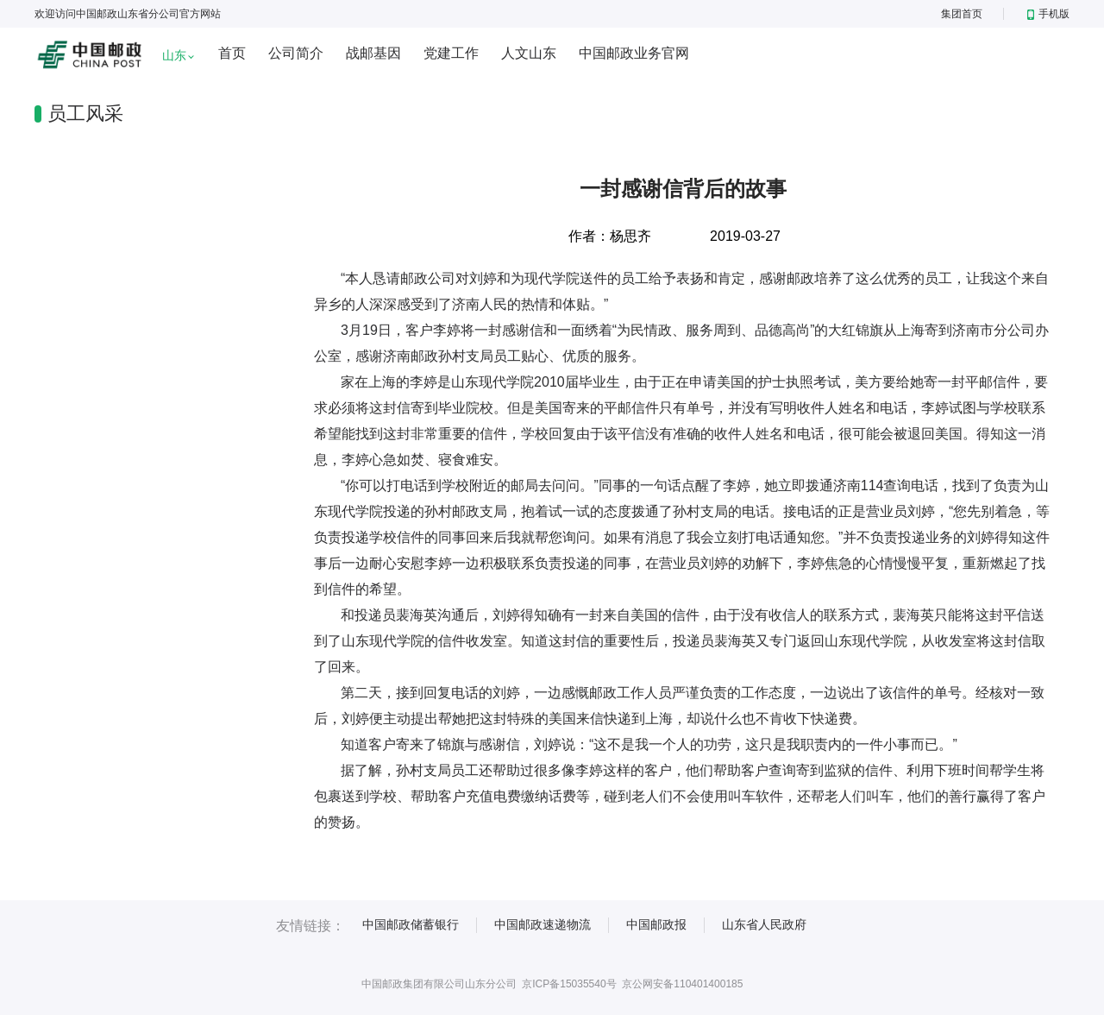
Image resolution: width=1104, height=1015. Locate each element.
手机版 (1048, 14)
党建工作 (451, 53)
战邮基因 (373, 53)
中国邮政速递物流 (542, 924)
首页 (232, 53)
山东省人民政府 (764, 924)
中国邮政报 (656, 924)
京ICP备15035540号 (569, 984)
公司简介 (295, 53)
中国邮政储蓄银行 (410, 924)
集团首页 (961, 14)
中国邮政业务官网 (634, 53)
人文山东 (528, 53)
